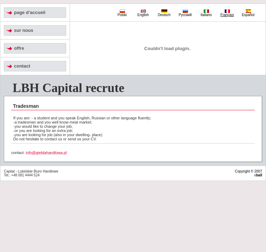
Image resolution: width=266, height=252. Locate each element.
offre (19, 48)
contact (22, 66)
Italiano (206, 13)
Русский (184, 13)
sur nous (23, 30)
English (143, 13)
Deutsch (164, 13)
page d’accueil (30, 12)
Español (248, 13)
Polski (122, 13)
